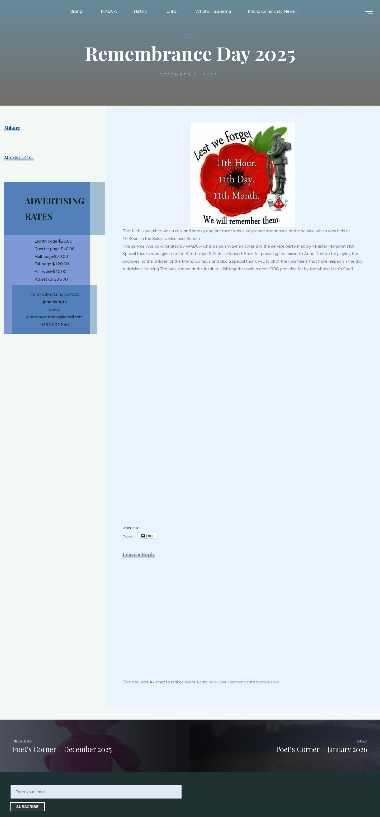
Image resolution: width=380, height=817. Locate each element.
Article (189, 34)
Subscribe (27, 807)
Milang (12, 127)
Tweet (128, 536)
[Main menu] (364, 12)
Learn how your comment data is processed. (238, 681)
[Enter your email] (96, 792)
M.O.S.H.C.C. (19, 157)
